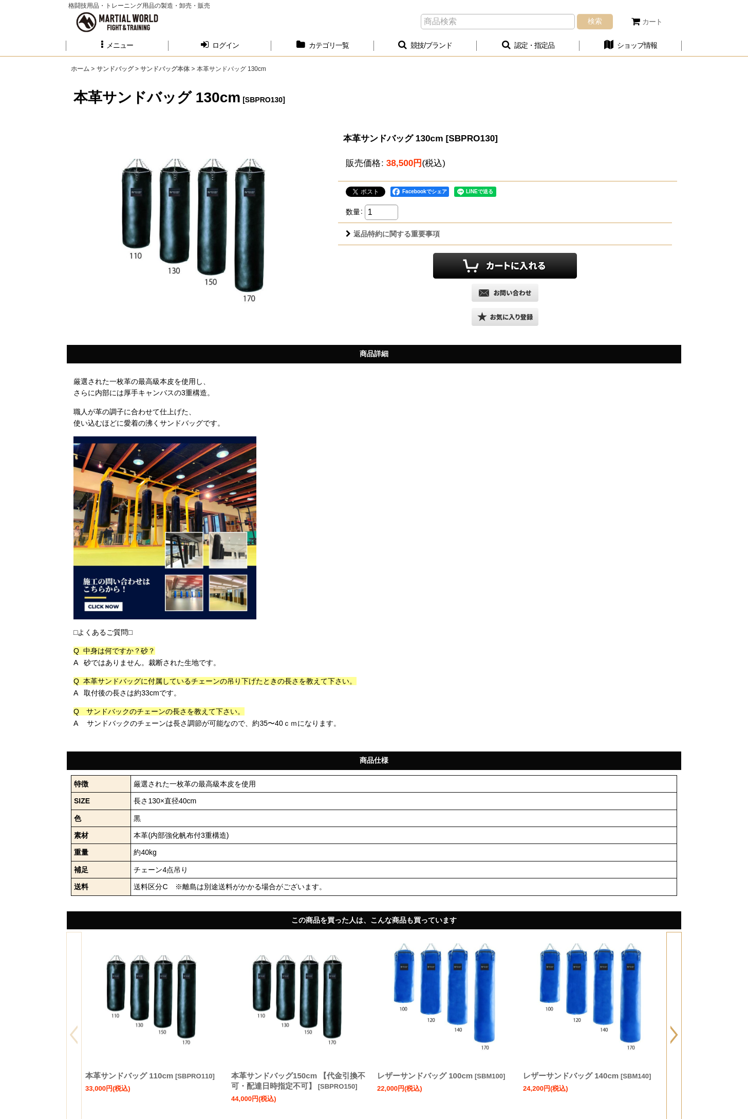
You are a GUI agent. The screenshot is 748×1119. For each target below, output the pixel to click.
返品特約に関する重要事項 (393, 234)
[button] (117, 45)
